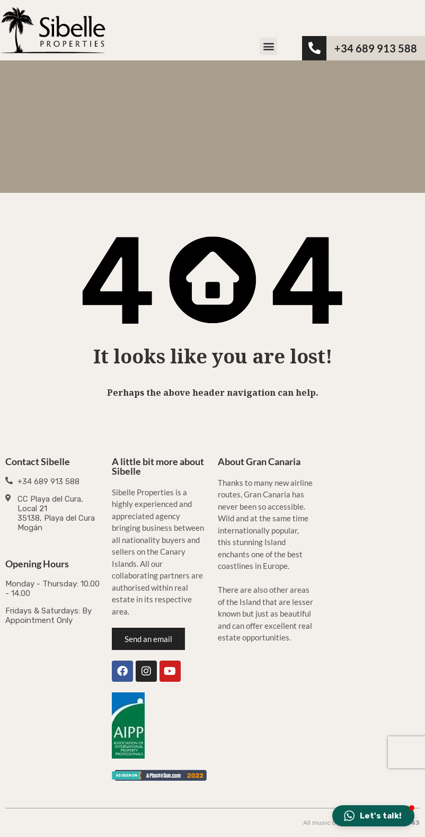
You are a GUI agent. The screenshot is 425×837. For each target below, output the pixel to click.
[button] (268, 46)
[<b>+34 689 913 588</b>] (314, 48)
